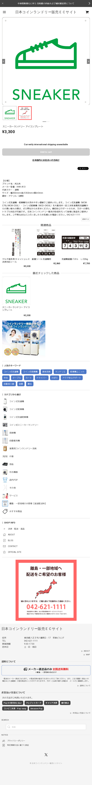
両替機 (12, 433)
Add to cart (46, 152)
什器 (11, 456)
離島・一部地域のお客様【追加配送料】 (28, 503)
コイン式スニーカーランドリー (24, 425)
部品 (11, 464)
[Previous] (3, 61)
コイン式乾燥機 (16, 409)
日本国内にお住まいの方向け (45, 160)
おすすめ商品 (15, 511)
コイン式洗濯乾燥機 (18, 417)
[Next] (88, 61)
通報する (85, 219)
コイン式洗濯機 (16, 401)
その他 (12, 488)
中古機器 (13, 472)
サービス (13, 495)
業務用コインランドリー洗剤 (22, 448)
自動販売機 (14, 440)
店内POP (13, 480)
